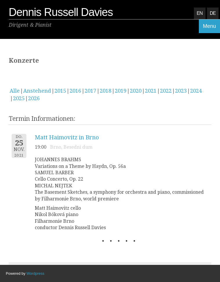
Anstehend (37, 91)
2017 (90, 91)
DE (213, 13)
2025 (19, 98)
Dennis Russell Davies (61, 12)
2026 (34, 98)
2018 (105, 91)
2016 (75, 91)
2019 (120, 91)
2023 (181, 91)
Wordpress (35, 273)
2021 (151, 91)
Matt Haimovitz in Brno (67, 137)
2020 (135, 91)
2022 (166, 91)
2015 (60, 91)
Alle (15, 91)
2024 (196, 91)
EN (200, 13)
